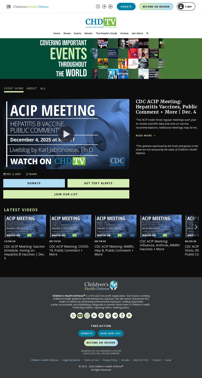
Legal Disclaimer (71, 360)
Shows (67, 33)
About (32, 89)
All (43, 89)
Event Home (14, 89)
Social (168, 360)
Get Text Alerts (98, 183)
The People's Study (106, 33)
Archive (124, 33)
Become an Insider (156, 6)
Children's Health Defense (44, 360)
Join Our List (66, 194)
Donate (126, 6)
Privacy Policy (110, 360)
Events (77, 33)
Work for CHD (140, 360)
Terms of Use (91, 360)
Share (31, 174)
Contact (156, 360)
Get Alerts (137, 33)
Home (57, 33)
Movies (88, 33)
